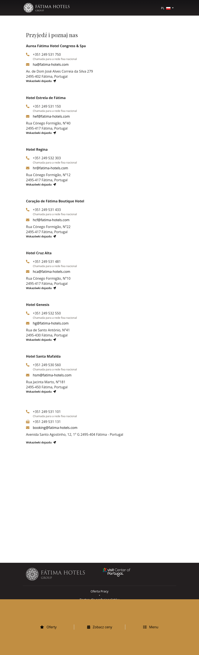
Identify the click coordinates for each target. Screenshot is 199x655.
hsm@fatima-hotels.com (52, 375)
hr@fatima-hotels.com (50, 168)
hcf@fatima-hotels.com (51, 220)
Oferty (48, 627)
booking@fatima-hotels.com (55, 427)
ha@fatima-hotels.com (51, 64)
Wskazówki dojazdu (41, 81)
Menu (150, 627)
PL (166, 8)
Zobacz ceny (99, 627)
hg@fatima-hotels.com (51, 323)
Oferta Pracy (99, 591)
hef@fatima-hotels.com (51, 116)
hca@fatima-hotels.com (51, 271)
